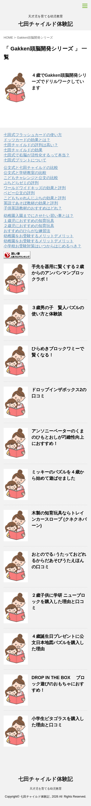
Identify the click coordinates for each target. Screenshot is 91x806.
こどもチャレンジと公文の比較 (31, 178)
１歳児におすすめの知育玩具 (29, 221)
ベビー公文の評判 (19, 193)
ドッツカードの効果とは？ (27, 140)
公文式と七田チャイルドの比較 (31, 168)
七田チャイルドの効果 (23, 150)
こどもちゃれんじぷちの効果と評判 (35, 198)
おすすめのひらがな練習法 (27, 231)
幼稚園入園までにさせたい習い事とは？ (39, 216)
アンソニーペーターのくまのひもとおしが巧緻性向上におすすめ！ (58, 437)
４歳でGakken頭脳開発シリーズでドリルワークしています (59, 81)
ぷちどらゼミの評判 (21, 183)
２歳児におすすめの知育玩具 (29, 226)
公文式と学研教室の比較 (25, 173)
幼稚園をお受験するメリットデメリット (39, 236)
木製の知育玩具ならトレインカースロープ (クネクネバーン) (59, 519)
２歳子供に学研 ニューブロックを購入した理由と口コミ (58, 601)
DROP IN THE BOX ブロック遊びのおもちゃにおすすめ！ (58, 684)
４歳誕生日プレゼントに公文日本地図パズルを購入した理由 (58, 642)
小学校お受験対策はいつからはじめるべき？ (42, 246)
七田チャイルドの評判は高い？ (31, 145)
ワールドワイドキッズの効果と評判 (35, 188)
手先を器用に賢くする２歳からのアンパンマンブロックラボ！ (58, 273)
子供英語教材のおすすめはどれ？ (33, 208)
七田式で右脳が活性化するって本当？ (37, 155)
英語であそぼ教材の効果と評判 (31, 203)
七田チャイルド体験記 (45, 24)
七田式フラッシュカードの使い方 (33, 135)
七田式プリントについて (25, 160)
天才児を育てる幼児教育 (46, 788)
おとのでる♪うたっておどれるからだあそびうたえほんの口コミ (59, 560)
